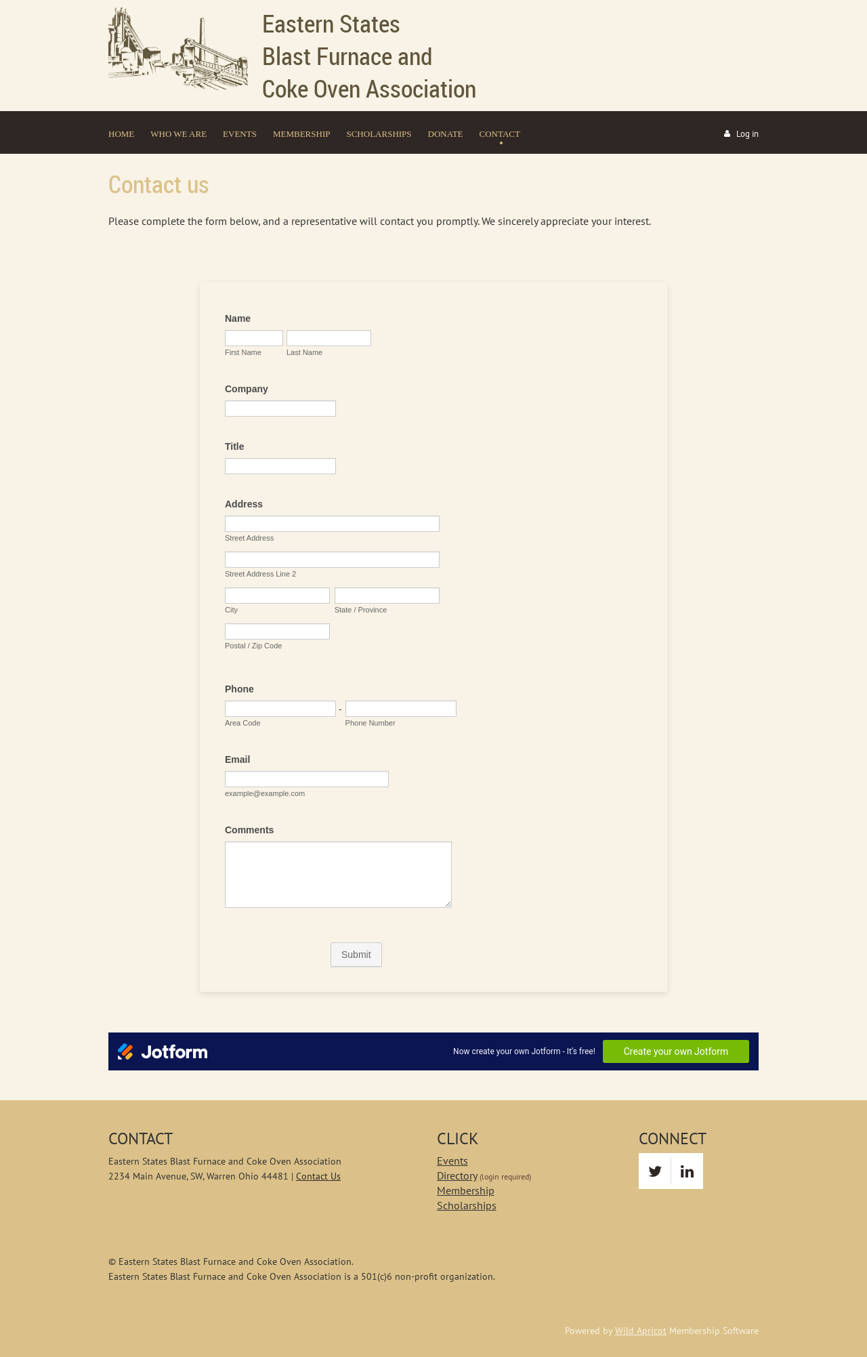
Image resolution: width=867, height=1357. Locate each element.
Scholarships (466, 1205)
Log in (747, 134)
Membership (465, 1190)
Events (452, 1160)
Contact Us (318, 1176)
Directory (457, 1175)
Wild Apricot (641, 1330)
